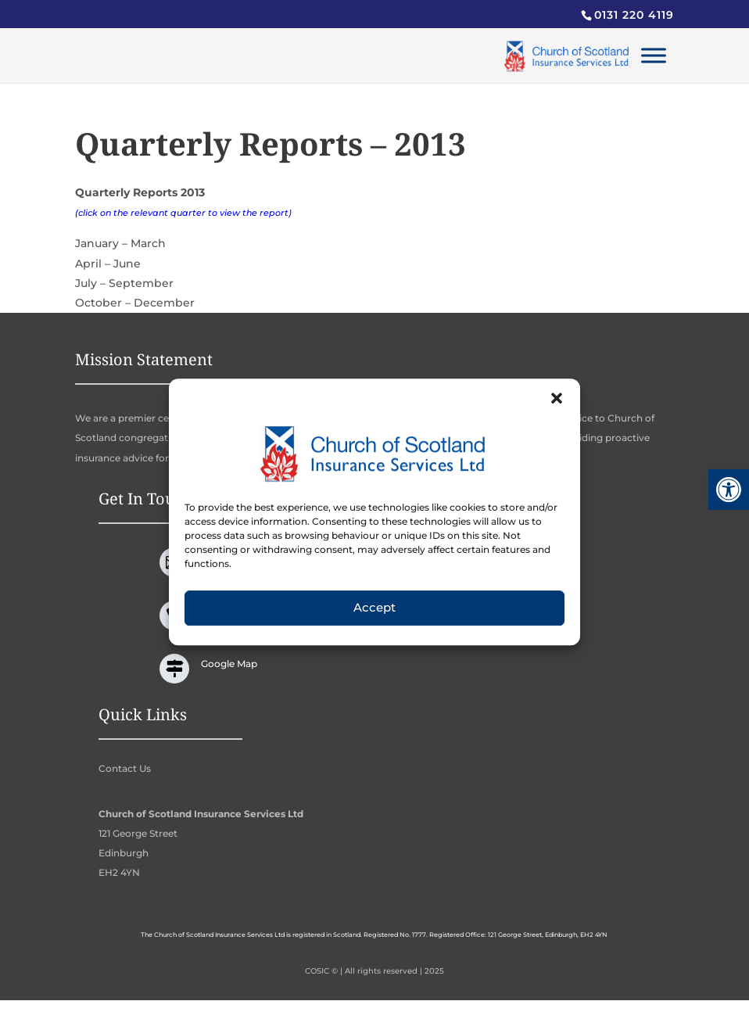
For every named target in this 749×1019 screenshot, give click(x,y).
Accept (374, 621)
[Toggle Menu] (653, 55)
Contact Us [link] (125, 768)
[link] (728, 489)
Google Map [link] (229, 663)
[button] (556, 411)
